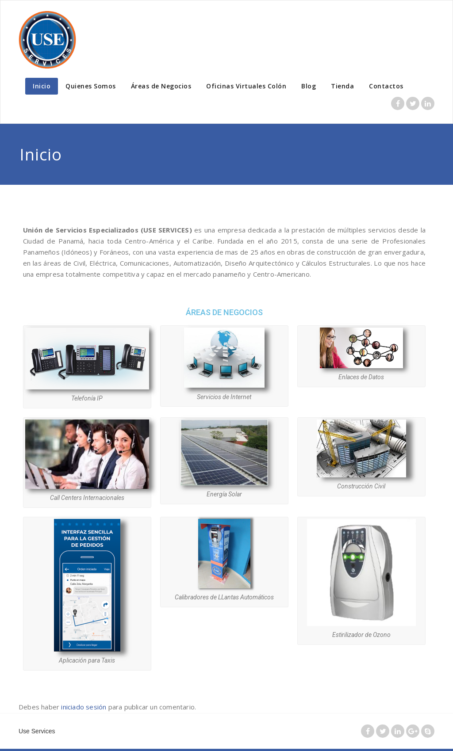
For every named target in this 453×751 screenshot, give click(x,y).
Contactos (386, 86)
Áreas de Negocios (161, 86)
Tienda (342, 86)
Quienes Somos (90, 86)
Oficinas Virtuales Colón (246, 86)
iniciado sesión (83, 706)
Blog (308, 86)
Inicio (41, 86)
